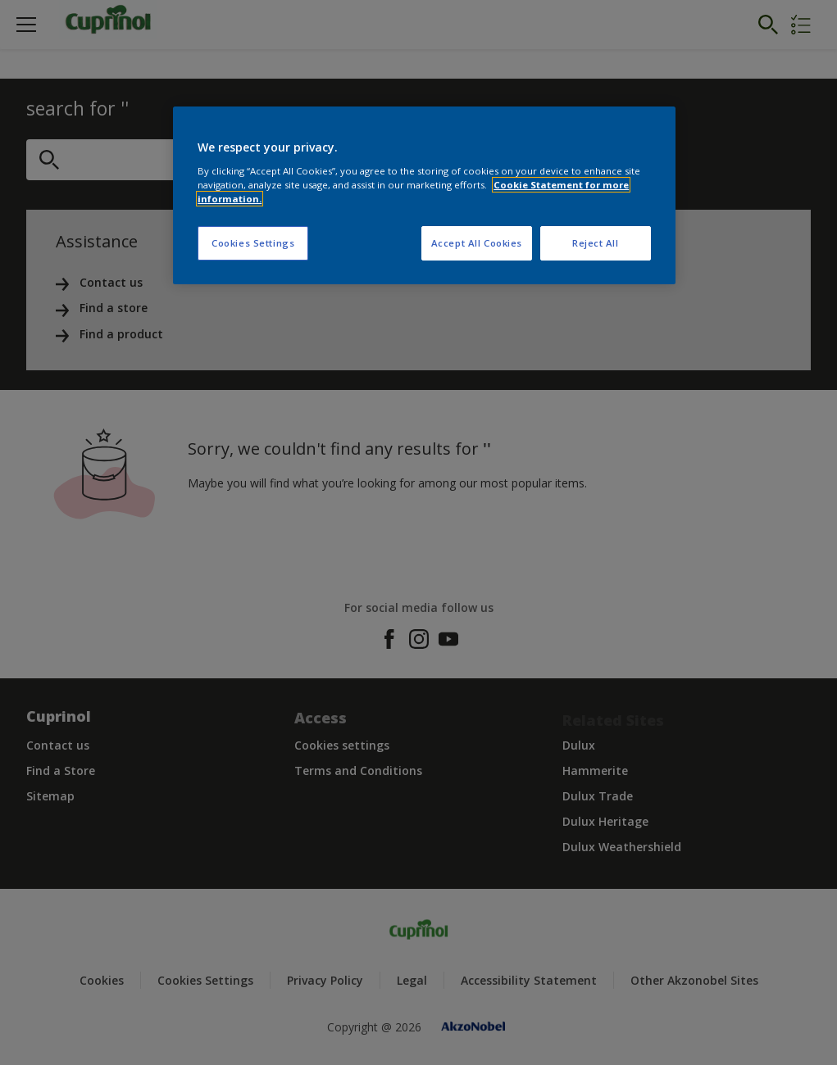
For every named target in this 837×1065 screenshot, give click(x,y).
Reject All (595, 243)
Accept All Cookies (476, 243)
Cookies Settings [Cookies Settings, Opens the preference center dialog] (253, 243)
